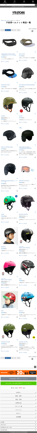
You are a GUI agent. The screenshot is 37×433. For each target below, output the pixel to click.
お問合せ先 (18, 403)
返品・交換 (18, 399)
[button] (35, 31)
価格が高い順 (13, 30)
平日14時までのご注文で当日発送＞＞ (18, 6)
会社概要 (18, 417)
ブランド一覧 (18, 406)
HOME (2, 20)
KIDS (8, 20)
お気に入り (14, 2)
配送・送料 (18, 396)
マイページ (24, 2)
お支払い (18, 392)
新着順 (18, 30)
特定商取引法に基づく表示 (6, 427)
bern (5, 20)
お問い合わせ (3, 424)
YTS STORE (5, 2)
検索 (36, 5)
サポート (18, 413)
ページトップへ (35, 367)
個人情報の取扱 (4, 430)
